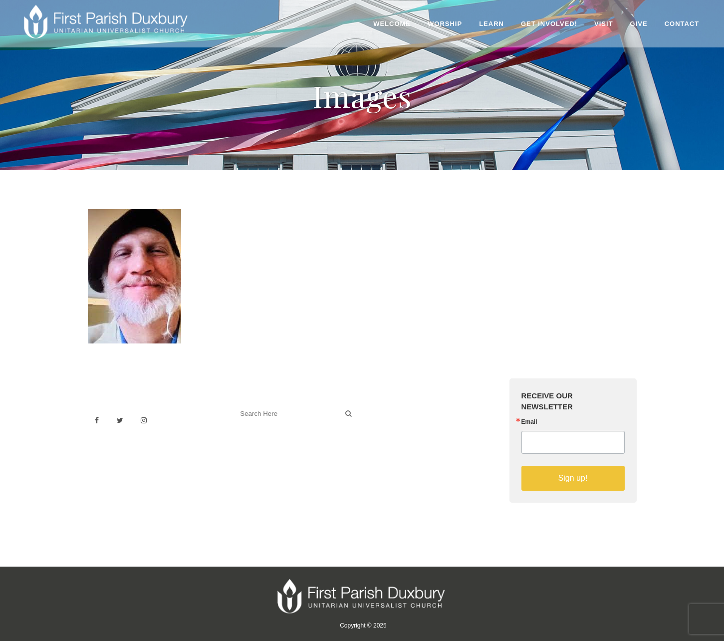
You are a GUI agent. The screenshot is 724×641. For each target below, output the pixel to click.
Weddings (388, 420)
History (384, 431)
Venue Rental (394, 409)
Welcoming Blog (262, 457)
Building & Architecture (410, 442)
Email (529, 422)
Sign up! (573, 478)
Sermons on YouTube (408, 453)
